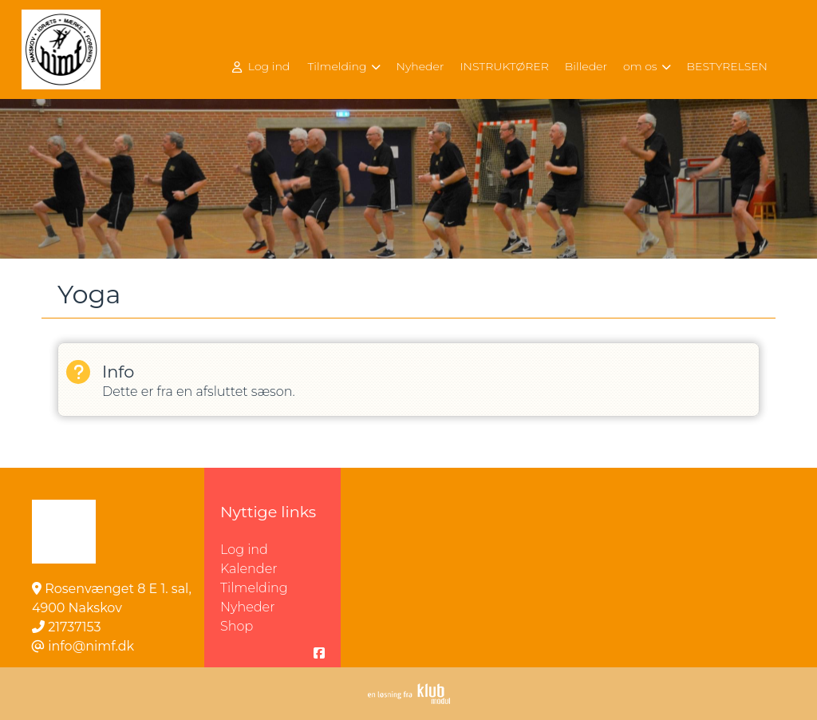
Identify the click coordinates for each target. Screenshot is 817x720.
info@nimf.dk (91, 646)
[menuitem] (263, 65)
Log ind (261, 66)
